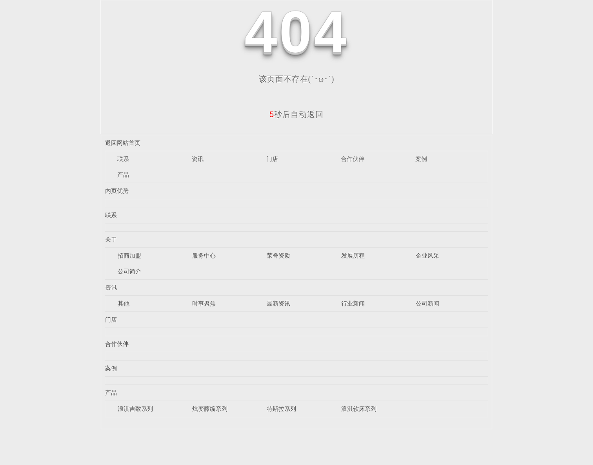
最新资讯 (278, 303)
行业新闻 (353, 303)
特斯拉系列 (281, 408)
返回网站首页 (122, 142)
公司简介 (129, 271)
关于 (111, 239)
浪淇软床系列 (359, 408)
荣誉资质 (278, 255)
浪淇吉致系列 (135, 408)
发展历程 (353, 255)
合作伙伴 (352, 159)
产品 (123, 174)
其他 (123, 303)
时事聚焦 (204, 303)
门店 (272, 159)
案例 (421, 159)
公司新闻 (427, 303)
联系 (123, 159)
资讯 (198, 159)
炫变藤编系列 (209, 408)
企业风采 (427, 255)
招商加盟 (129, 255)
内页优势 (117, 190)
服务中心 (204, 255)
